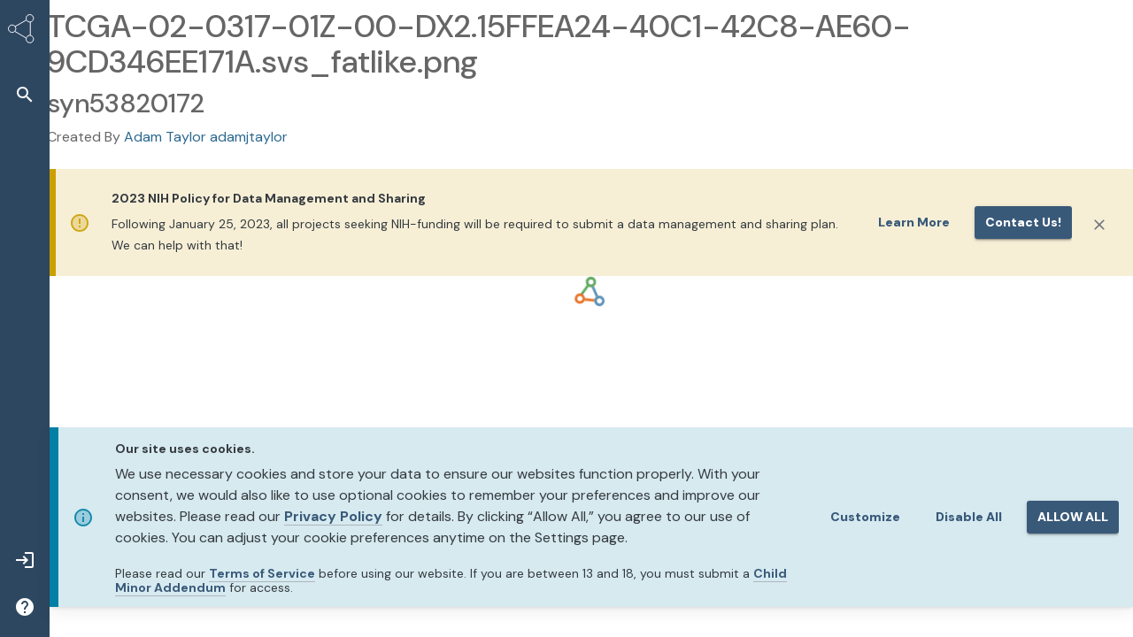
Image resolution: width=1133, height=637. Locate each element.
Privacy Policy (333, 516)
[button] (25, 94)
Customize (865, 517)
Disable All (969, 517)
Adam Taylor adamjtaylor (206, 136)
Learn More (914, 222)
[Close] (1099, 224)
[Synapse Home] (25, 32)
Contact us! (1023, 222)
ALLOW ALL (1072, 517)
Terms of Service (262, 573)
